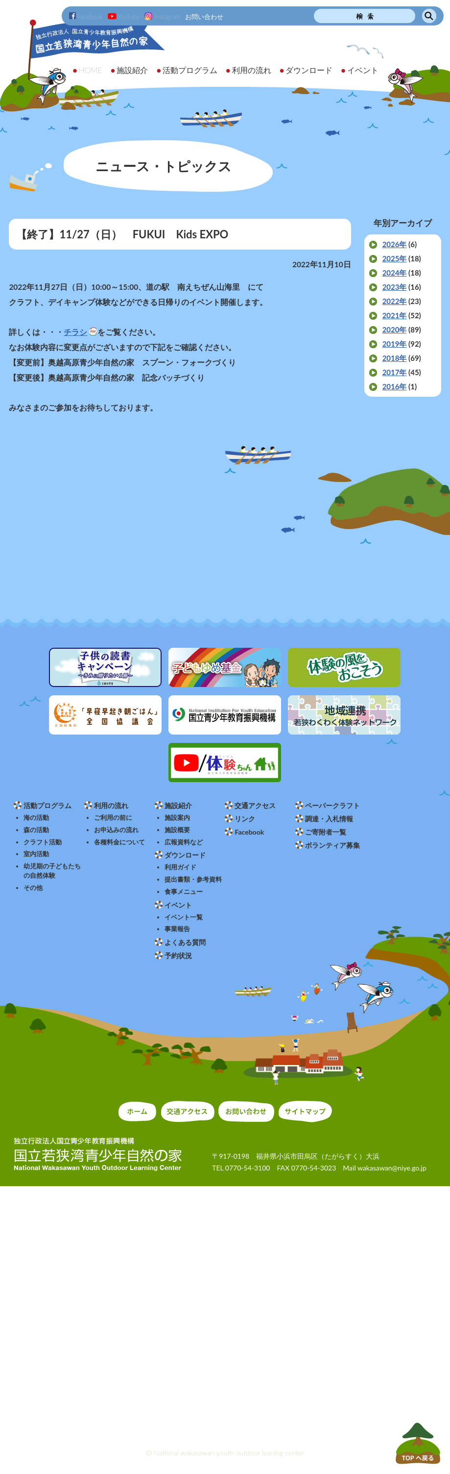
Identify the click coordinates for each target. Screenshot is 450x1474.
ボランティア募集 (332, 845)
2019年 (394, 343)
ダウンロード (185, 855)
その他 (33, 887)
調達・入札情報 (329, 818)
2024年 (394, 272)
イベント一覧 (184, 917)
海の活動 (36, 817)
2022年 (394, 301)
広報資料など (184, 842)
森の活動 (36, 830)
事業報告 (177, 929)
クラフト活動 (43, 842)
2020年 (394, 329)
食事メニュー (184, 891)
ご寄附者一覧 (325, 832)
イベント (178, 905)
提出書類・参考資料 (193, 879)
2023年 (394, 286)
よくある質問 (185, 942)
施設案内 (177, 817)
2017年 (394, 372)
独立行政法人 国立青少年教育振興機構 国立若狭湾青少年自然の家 (83, 62)
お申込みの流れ (116, 830)
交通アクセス (255, 805)
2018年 (394, 358)
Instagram (162, 17)
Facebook (86, 17)
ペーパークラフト (332, 805)
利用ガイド (180, 867)
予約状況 (178, 955)
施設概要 (177, 830)
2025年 (394, 258)
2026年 (394, 244)
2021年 (394, 315)
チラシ (75, 332)
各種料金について (119, 842)
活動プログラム (47, 805)
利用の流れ (111, 805)
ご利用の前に (113, 817)
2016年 (394, 386)
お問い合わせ (204, 17)
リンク (245, 818)
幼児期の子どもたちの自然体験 (52, 871)
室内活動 (36, 854)
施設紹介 (178, 805)
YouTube (124, 17)
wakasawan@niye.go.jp (391, 1168)
